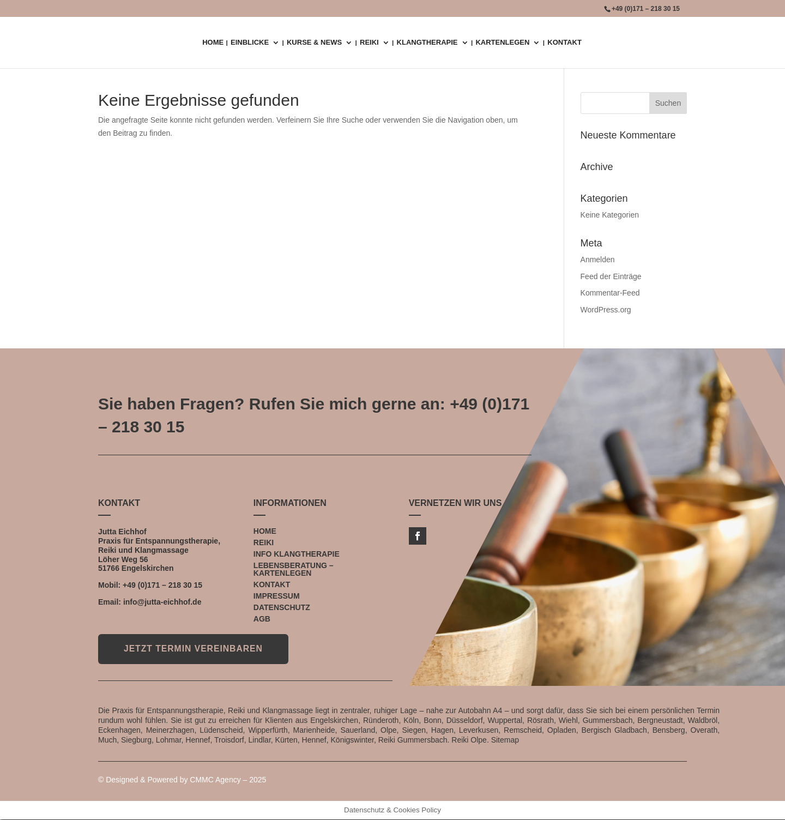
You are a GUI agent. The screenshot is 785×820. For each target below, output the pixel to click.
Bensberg (669, 730)
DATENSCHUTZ (281, 607)
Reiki (107, 550)
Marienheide (314, 730)
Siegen (414, 730)
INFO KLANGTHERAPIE (296, 554)
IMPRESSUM (276, 596)
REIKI (369, 42)
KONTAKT (564, 42)
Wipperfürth (267, 730)
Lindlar (260, 740)
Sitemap (505, 740)
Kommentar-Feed (610, 292)
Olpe (389, 730)
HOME (213, 42)
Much (107, 740)
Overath (703, 730)
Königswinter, (353, 740)
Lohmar (169, 740)
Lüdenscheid (221, 730)
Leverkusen (478, 730)
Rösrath (540, 720)
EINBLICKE (250, 42)
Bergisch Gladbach (614, 730)
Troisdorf (229, 740)
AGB (261, 618)
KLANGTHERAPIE (427, 42)
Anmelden (598, 259)
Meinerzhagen (170, 730)
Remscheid (523, 730)
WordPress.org (606, 309)
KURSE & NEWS (314, 42)
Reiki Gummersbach (413, 740)
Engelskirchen (148, 568)
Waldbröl (702, 720)
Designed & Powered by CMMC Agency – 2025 (186, 779)
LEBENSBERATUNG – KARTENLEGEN (293, 569)
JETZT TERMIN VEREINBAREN (196, 649)
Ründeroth (380, 720)
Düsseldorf (464, 720)
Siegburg (136, 740)
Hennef (197, 740)
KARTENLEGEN (502, 42)
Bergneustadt (660, 720)
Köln (411, 720)
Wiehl (568, 720)
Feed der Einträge (611, 276)
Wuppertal (504, 720)
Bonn (433, 720)
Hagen (442, 730)
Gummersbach (608, 720)
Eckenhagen (119, 730)
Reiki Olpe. (469, 740)
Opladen (561, 730)
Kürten (286, 740)
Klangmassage (162, 550)
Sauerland (357, 730)
